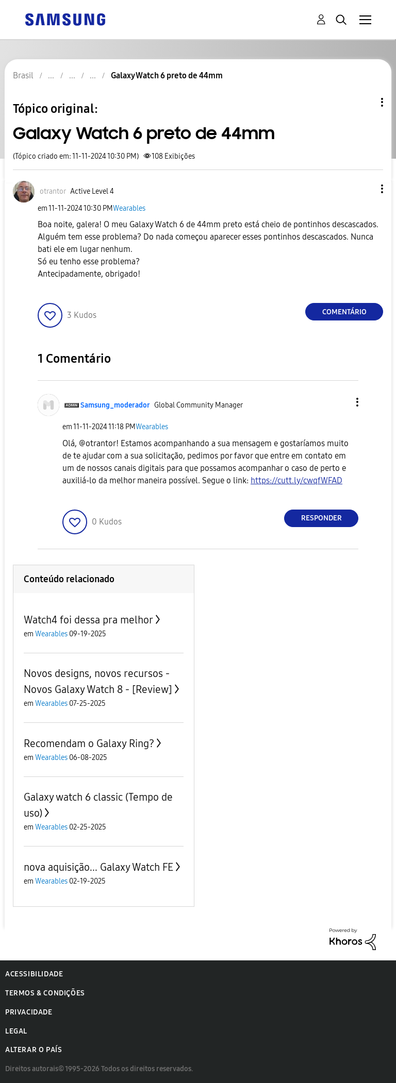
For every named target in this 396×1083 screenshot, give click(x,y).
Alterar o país (33, 1049)
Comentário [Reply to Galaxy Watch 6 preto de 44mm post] (344, 312)
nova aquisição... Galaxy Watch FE (98, 867)
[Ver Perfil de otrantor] (53, 191)
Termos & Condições (45, 993)
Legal (16, 1031)
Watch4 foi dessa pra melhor (88, 620)
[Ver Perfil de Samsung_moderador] (115, 405)
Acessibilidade (34, 974)
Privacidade (29, 1012)
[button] (365, 189)
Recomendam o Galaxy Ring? (89, 743)
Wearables (129, 208)
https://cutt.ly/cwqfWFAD (296, 480)
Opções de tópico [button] (364, 102)
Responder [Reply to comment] (321, 518)
